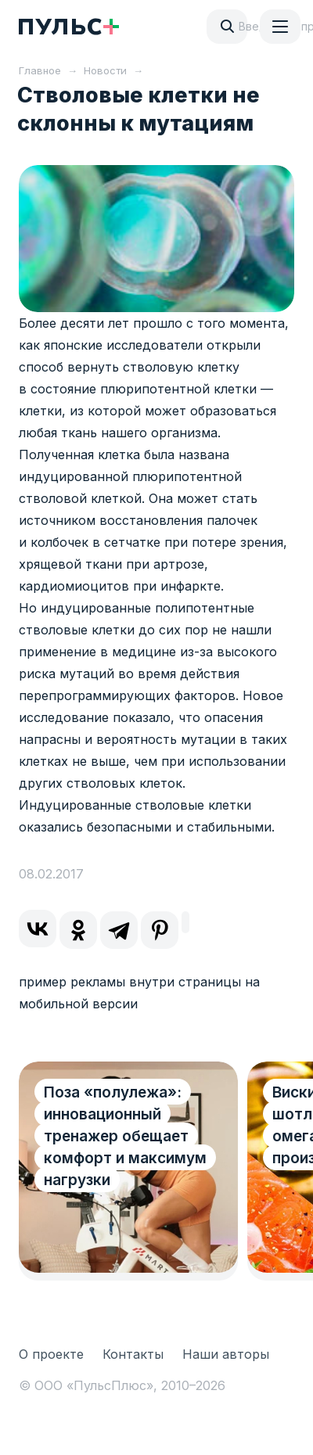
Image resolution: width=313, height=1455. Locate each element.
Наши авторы (225, 1354)
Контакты (133, 1354)
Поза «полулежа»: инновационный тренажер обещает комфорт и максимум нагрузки (125, 1136)
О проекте (51, 1354)
